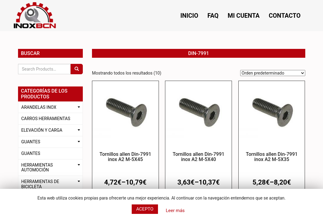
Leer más (175, 210)
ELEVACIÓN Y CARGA (41, 130)
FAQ (212, 15)
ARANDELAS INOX (39, 107)
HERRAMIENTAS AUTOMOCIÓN (37, 168)
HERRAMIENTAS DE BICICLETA (40, 184)
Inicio (189, 15)
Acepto (145, 209)
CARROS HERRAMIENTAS (45, 118)
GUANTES (30, 141)
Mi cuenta (243, 15)
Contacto (284, 15)
